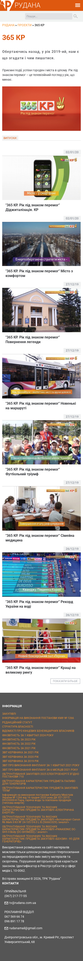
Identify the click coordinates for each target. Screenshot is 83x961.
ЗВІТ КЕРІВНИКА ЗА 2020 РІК (20, 756)
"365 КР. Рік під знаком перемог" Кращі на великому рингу (41, 670)
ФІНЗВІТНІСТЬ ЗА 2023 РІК (19, 739)
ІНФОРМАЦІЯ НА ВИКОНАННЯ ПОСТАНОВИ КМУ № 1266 (38, 718)
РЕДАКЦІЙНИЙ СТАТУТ (17, 722)
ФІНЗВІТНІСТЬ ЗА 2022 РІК (19, 743)
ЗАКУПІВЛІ (9, 713)
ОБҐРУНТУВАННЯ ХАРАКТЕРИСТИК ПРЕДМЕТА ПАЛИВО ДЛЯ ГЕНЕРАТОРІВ (38, 782)
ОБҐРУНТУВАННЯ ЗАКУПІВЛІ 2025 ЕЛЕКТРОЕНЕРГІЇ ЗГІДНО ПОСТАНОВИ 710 (40, 775)
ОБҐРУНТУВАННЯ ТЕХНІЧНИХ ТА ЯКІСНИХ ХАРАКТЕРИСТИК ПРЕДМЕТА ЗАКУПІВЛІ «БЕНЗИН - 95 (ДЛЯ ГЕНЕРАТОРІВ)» (40, 839)
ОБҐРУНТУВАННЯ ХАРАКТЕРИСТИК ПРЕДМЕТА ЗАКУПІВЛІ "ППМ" (40, 789)
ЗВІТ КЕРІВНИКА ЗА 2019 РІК (20, 761)
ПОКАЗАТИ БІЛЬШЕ (65, 681)
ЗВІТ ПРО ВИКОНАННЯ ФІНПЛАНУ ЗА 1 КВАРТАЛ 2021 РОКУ (40, 765)
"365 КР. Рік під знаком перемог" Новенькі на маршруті (41, 405)
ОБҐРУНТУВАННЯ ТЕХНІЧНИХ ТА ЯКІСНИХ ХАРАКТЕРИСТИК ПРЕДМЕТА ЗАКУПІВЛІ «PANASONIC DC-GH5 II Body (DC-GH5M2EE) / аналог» (39, 829)
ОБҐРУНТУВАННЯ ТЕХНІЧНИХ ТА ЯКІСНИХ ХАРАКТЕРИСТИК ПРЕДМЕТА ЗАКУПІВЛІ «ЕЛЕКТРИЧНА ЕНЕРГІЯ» (38, 810)
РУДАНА (28, 5)
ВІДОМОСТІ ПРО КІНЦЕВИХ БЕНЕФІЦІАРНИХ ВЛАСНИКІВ (38, 730)
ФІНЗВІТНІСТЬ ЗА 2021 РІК (19, 748)
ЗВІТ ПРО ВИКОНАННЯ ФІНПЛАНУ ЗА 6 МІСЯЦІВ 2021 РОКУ (40, 769)
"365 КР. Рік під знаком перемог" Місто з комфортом (39, 273)
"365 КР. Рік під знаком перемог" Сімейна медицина (40, 537)
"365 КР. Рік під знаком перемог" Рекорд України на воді (39, 604)
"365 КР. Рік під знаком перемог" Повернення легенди (33, 339)
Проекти (24, 25)
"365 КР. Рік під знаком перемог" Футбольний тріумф (33, 471)
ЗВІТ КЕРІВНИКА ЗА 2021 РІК (20, 752)
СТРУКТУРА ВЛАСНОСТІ (17, 726)
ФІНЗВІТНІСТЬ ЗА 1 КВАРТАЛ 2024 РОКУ (28, 735)
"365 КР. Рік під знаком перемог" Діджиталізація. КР (33, 207)
